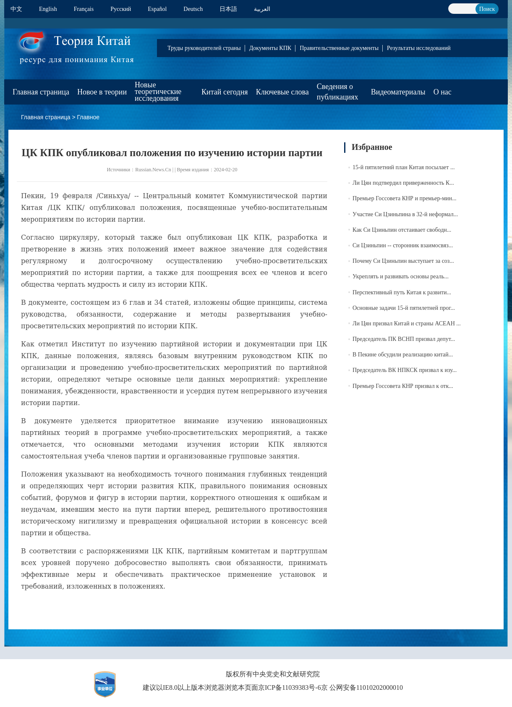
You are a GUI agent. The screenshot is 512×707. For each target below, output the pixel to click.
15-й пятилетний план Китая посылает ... (404, 167)
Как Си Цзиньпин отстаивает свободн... (402, 230)
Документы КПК (270, 48)
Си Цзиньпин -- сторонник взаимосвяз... (403, 245)
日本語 (228, 9)
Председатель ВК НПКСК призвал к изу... (405, 370)
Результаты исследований (419, 48)
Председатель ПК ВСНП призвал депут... (404, 339)
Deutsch (193, 9)
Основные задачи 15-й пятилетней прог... (404, 308)
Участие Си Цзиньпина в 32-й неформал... (405, 214)
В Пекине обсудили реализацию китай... (403, 354)
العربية (262, 9)
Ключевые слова (282, 92)
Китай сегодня (224, 92)
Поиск (487, 9)
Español (157, 9)
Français (84, 9)
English (48, 9)
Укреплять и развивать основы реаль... (401, 276)
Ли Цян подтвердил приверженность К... (403, 183)
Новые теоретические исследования (158, 91)
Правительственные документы (339, 48)
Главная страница (41, 92)
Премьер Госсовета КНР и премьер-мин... (405, 198)
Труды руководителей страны (204, 48)
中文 (16, 9)
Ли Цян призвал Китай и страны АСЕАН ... (407, 323)
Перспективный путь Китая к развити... (402, 292)
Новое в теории (102, 92)
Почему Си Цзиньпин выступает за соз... (403, 261)
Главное (88, 117)
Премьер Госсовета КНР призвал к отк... (403, 386)
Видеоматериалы (398, 92)
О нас (443, 92)
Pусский (120, 9)
